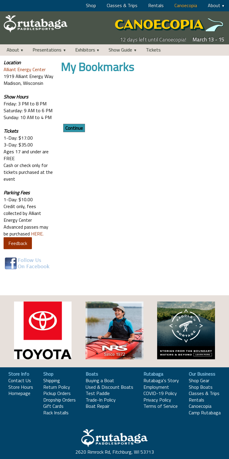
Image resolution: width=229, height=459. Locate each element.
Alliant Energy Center (25, 69)
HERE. (37, 233)
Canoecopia (185, 5)
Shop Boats (201, 387)
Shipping (51, 380)
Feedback (17, 243)
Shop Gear (199, 380)
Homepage (19, 393)
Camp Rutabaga (205, 412)
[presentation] (106, 99)
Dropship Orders (59, 399)
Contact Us (19, 380)
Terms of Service (160, 406)
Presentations (47, 49)
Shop (91, 5)
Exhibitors (85, 49)
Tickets (153, 49)
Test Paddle (98, 393)
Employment (156, 387)
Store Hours (20, 387)
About (214, 5)
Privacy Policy (157, 399)
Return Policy (56, 387)
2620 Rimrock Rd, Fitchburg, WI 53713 (114, 451)
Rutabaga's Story (161, 380)
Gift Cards (53, 406)
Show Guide (120, 49)
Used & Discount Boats (109, 387)
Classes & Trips (122, 5)
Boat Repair (97, 406)
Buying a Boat (100, 380)
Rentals (156, 5)
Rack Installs (56, 412)
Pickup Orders (57, 393)
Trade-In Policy (101, 399)
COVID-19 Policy (160, 393)
